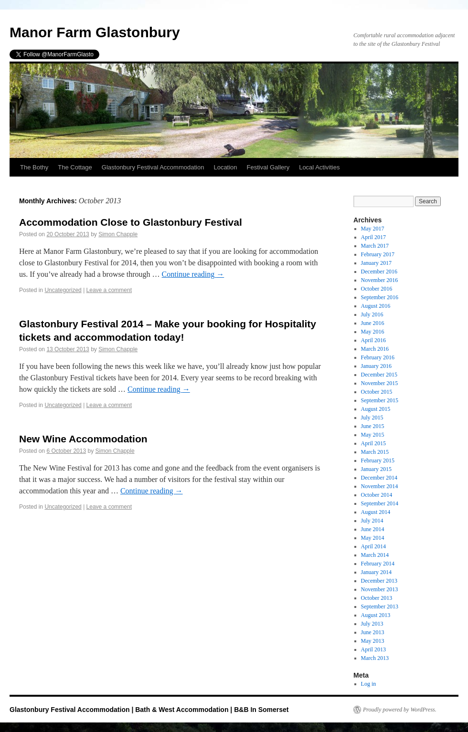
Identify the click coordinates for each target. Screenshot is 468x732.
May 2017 (372, 228)
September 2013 (379, 606)
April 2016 (373, 340)
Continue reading (193, 274)
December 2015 (379, 374)
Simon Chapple (118, 234)
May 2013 (372, 641)
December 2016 (379, 271)
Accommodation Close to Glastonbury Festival (130, 222)
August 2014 (376, 512)
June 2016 (372, 323)
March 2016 (375, 348)
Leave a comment (109, 290)
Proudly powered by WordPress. (399, 709)
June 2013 (372, 632)
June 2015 (372, 426)
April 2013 (373, 649)
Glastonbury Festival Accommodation (153, 167)
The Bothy (34, 167)
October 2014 (377, 494)
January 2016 (376, 366)
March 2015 (375, 452)
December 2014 (379, 477)
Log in (368, 683)
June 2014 (372, 529)
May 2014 (372, 537)
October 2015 (377, 391)
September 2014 (379, 503)
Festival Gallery (268, 167)
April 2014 (373, 546)
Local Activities (319, 167)
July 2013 (372, 623)
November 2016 (379, 280)
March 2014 (375, 555)
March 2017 (375, 245)
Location (225, 167)
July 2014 (372, 520)
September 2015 (379, 400)
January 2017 (376, 263)
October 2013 (377, 598)
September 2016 (379, 297)
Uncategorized (62, 290)
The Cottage (75, 167)
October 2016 (377, 288)
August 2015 (376, 409)
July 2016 (372, 314)
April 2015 (373, 443)
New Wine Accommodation (83, 438)
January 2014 (376, 572)
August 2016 (376, 306)
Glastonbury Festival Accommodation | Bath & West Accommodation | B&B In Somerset (149, 709)
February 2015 (377, 460)
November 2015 (379, 383)
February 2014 (377, 563)
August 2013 (376, 615)
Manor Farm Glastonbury (95, 32)
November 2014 (379, 486)
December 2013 (379, 580)
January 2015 (376, 469)
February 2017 (377, 254)
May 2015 (372, 434)
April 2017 (373, 237)
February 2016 (377, 357)
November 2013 (379, 589)
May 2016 (372, 331)
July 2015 (372, 417)
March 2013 (375, 658)
